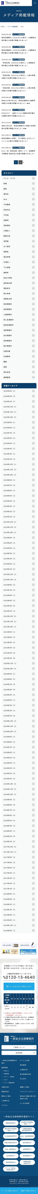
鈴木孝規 (7, 293)
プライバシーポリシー (28, 1092)
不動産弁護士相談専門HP (27, 1162)
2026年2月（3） (10, 396)
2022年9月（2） (10, 585)
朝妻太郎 (7, 236)
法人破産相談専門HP (10, 1136)
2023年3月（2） (10, 559)
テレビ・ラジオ (9, 178)
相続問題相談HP (11, 1162)
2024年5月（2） (10, 496)
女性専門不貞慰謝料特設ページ (27, 1123)
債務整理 (7, 377)
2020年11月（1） (10, 663)
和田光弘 (7, 210)
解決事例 (23, 1065)
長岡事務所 (8, 309)
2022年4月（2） (10, 600)
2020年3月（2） (10, 705)
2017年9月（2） (10, 857)
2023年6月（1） (10, 543)
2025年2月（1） (10, 454)
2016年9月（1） (10, 894)
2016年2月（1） (10, 904)
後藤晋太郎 (8, 299)
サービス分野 (24, 1060)
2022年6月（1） (10, 595)
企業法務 (7, 351)
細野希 (6, 273)
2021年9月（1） (10, 632)
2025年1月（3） (10, 459)
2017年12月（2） (10, 847)
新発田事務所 (9, 325)
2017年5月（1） (10, 873)
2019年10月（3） (10, 731)
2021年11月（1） (10, 621)
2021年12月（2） (10, 616)
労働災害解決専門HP (10, 1142)
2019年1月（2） (10, 779)
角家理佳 (7, 225)
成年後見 (7, 372)
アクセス (5, 1105)
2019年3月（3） (10, 768)
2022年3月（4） (10, 606)
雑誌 (5, 189)
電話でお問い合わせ (28, 1191)
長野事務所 (8, 330)
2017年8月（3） (10, 862)
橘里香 (6, 252)
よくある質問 (24, 1103)
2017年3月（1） (10, 878)
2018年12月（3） (10, 784)
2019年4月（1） (10, 763)
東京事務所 (8, 346)
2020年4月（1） (10, 700)
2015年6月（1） (10, 915)
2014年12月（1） (10, 925)
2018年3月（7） (10, 831)
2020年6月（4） (10, 689)
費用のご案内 (6, 1096)
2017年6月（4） (10, 868)
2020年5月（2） (10, 695)
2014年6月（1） (10, 930)
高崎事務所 (8, 341)
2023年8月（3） (10, 538)
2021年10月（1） (10, 627)
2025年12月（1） (10, 407)
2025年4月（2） (10, 443)
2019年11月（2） (10, 726)
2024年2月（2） (10, 511)
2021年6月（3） (10, 642)
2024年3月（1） (10, 506)
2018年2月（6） (10, 836)
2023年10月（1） (10, 532)
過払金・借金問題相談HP (27, 1136)
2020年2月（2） (10, 710)
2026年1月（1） (10, 401)
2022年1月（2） (10, 611)
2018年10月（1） (10, 794)
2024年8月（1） (10, 480)
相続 (5, 367)
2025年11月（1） (10, 412)
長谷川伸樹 (8, 278)
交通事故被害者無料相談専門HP (27, 1129)
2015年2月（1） (10, 920)
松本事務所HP (10, 1156)
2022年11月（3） (10, 579)
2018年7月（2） (10, 810)
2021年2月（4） (10, 653)
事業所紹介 (5, 1092)
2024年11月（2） (10, 469)
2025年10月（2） (10, 417)
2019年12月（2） (10, 721)
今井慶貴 (7, 204)
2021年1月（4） (10, 658)
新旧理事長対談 (25, 1074)
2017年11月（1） (10, 852)
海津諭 (6, 241)
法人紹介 (23, 1079)
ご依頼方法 (5, 1101)
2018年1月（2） (10, 841)
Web (5, 199)
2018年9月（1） (10, 799)
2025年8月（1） (10, 428)
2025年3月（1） (10, 448)
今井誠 (6, 215)
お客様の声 (24, 1070)
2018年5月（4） (10, 820)
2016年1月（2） (10, 909)
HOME (2, 27)
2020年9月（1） (10, 674)
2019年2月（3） (10, 773)
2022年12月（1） (10, 574)
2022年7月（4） (10, 590)
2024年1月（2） (10, 517)
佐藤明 (6, 220)
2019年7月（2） (10, 747)
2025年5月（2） (10, 438)
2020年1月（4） (10, 716)
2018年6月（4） (10, 815)
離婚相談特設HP (11, 1123)
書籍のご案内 (24, 1087)
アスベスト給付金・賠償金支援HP (11, 1169)
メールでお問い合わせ (9, 1191)
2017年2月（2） (10, 883)
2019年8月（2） (10, 742)
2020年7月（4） (10, 684)
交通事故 (7, 356)
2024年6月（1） (10, 490)
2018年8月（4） (10, 805)
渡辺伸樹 (7, 257)
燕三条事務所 (9, 320)
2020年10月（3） (10, 669)
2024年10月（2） (10, 475)
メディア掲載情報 (12, 27)
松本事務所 (8, 335)
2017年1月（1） (10, 889)
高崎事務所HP (27, 1156)
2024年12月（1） (10, 464)
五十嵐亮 (7, 246)
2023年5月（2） (10, 548)
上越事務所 (8, 314)
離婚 (5, 362)
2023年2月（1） (10, 564)
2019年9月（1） (10, 737)
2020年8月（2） (10, 679)
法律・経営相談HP (10, 1149)
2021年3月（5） (10, 648)
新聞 (5, 183)
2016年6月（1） (10, 899)
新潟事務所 (8, 304)
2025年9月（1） (10, 422)
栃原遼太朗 (8, 283)
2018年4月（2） (10, 826)
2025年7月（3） (10, 433)
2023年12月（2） (10, 522)
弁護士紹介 (5, 1087)
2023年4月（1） (10, 553)
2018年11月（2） (10, 789)
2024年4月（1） (10, 501)
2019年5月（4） (10, 758)
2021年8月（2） (10, 637)
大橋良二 (7, 231)
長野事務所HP (27, 1149)
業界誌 (6, 194)
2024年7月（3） (10, 485)
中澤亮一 (7, 262)
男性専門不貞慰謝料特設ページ (11, 1129)
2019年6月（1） (10, 752)
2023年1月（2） (10, 569)
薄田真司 (7, 288)
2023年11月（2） (10, 527)
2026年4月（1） (10, 391)
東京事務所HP (27, 1142)
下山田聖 (7, 267)
